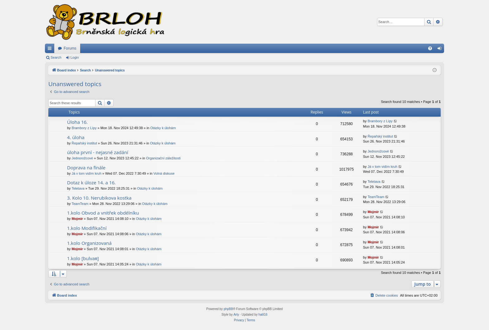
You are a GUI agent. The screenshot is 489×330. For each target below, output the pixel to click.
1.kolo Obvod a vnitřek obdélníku (103, 213)
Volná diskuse (164, 173)
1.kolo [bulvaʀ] (83, 258)
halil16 (263, 314)
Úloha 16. (77, 122)
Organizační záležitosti (163, 158)
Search (56, 57)
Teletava (78, 188)
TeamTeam (80, 204)
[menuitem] (430, 48)
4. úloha (76, 137)
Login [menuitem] (441, 49)
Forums (70, 48)
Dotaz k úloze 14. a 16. (91, 182)
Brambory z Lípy (84, 128)
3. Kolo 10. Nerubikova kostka (99, 198)
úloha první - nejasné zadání (97, 152)
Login (74, 57)
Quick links (50, 49)
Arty (236, 314)
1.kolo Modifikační (87, 228)
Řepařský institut (84, 143)
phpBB (228, 309)
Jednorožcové (82, 158)
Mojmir (77, 219)
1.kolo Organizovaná (89, 243)
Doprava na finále (86, 167)
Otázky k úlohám (163, 128)
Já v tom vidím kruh (86, 173)
